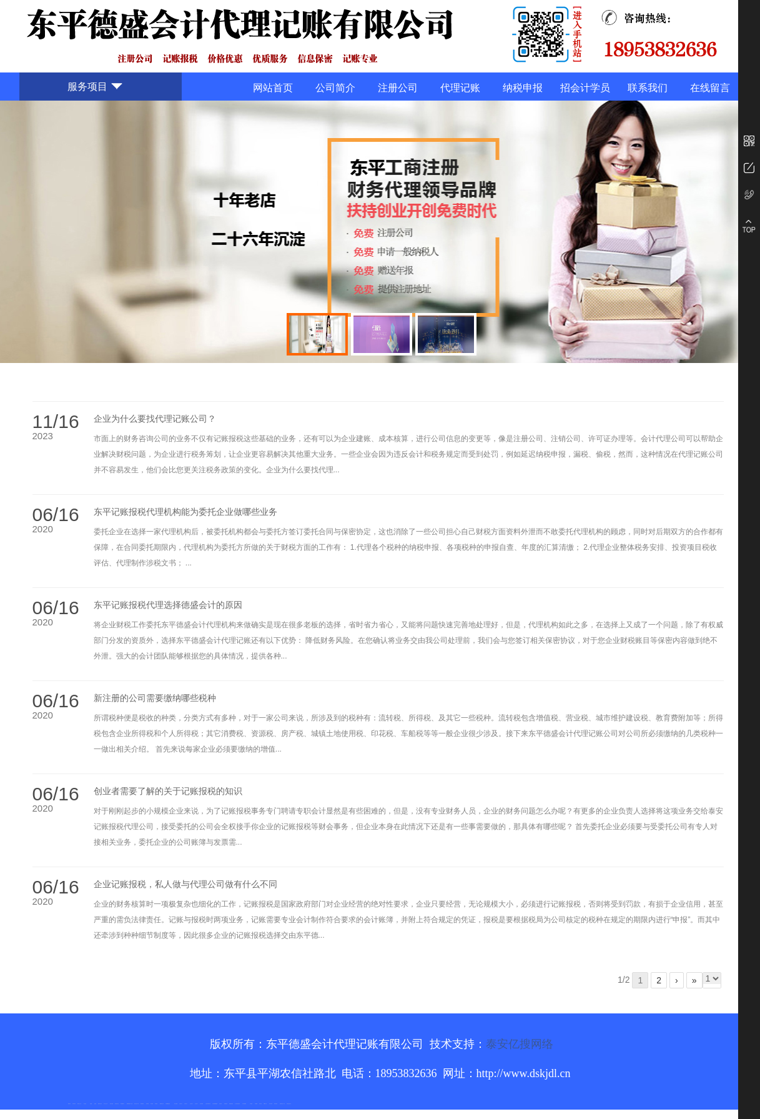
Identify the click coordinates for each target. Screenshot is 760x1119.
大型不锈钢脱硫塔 (214, 1103)
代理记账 (460, 87)
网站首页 (273, 87)
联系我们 (648, 87)
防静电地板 (142, 1103)
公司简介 (335, 87)
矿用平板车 (74, 1103)
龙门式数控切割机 (237, 1103)
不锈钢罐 (256, 1103)
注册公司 (398, 87)
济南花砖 (220, 1103)
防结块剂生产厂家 (282, 1103)
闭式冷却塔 (270, 1103)
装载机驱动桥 (231, 1103)
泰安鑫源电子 (122, 1103)
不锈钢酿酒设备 (167, 1103)
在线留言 (710, 87)
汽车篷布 (251, 1103)
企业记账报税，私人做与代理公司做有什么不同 (185, 884)
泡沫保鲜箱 (201, 1103)
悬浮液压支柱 (117, 1103)
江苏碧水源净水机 (207, 1103)
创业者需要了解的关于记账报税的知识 (168, 791)
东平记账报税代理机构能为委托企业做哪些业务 (185, 512)
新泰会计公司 (79, 1103)
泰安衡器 (147, 1103)
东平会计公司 (105, 1103)
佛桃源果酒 (128, 1103)
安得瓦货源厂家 (289, 1103)
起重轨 (95, 1103)
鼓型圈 (91, 1103)
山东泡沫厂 (180, 1103)
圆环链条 (69, 1103)
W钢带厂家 (265, 1103)
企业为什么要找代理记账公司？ (155, 419)
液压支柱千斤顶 (136, 1103)
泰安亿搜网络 (519, 1044)
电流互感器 (111, 1103)
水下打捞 (131, 1103)
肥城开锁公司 (100, 1103)
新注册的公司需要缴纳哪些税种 (155, 698)
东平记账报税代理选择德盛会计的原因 (168, 605)
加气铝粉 (260, 1103)
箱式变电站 (275, 1103)
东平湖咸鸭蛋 (244, 1103)
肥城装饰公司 (162, 1103)
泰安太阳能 (175, 1103)
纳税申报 (523, 87)
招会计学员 (585, 87)
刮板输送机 (225, 1103)
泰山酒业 (85, 1103)
